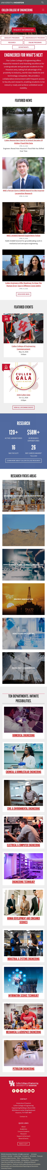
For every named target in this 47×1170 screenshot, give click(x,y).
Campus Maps (17, 1156)
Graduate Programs (12, 38)
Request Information (23, 30)
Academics (23, 1129)
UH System (33, 1156)
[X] (17, 1091)
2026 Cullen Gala (23, 394)
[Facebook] (13, 1091)
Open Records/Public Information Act (12, 1162)
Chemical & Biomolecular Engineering (23, 772)
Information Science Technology (23, 995)
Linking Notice (25, 1160)
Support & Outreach (23, 1136)
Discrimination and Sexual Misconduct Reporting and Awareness (19, 1166)
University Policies (6, 1168)
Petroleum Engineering (23, 1069)
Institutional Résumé (30, 1162)
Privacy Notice (34, 1160)
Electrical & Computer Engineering (23, 845)
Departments (24, 47)
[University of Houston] (12, 2)
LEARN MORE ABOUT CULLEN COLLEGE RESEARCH (23, 461)
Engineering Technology (23, 882)
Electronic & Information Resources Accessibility (26, 1164)
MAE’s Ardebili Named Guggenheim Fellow (23, 235)
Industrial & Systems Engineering (23, 959)
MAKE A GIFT (23, 1144)
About (23, 1127)
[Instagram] (25, 1091)
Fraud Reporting (26, 1158)
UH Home (34, 1154)
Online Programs (35, 42)
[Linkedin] (29, 1091)
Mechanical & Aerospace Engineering (23, 1032)
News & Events (23, 1138)
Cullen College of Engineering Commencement (23, 347)
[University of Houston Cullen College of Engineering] (23, 1083)
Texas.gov (40, 1156)
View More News (24, 294)
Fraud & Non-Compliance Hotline (10, 1160)
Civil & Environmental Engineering (23, 809)
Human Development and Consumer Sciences (23, 920)
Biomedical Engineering (23, 735)
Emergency (25, 1156)
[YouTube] (33, 1091)
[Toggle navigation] (43, 10)
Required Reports (6, 1164)
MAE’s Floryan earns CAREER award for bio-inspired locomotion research (23, 192)
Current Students (23, 1131)
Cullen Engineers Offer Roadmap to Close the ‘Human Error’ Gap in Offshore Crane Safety (23, 284)
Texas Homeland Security (8, 1158)
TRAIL (18, 1158)
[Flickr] (21, 1091)
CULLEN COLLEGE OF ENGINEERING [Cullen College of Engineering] (17, 10)
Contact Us (23, 1116)
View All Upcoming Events (23, 407)
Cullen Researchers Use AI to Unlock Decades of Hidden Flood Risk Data (23, 142)
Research (12, 42)
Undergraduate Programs (35, 38)
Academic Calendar (6, 1156)
